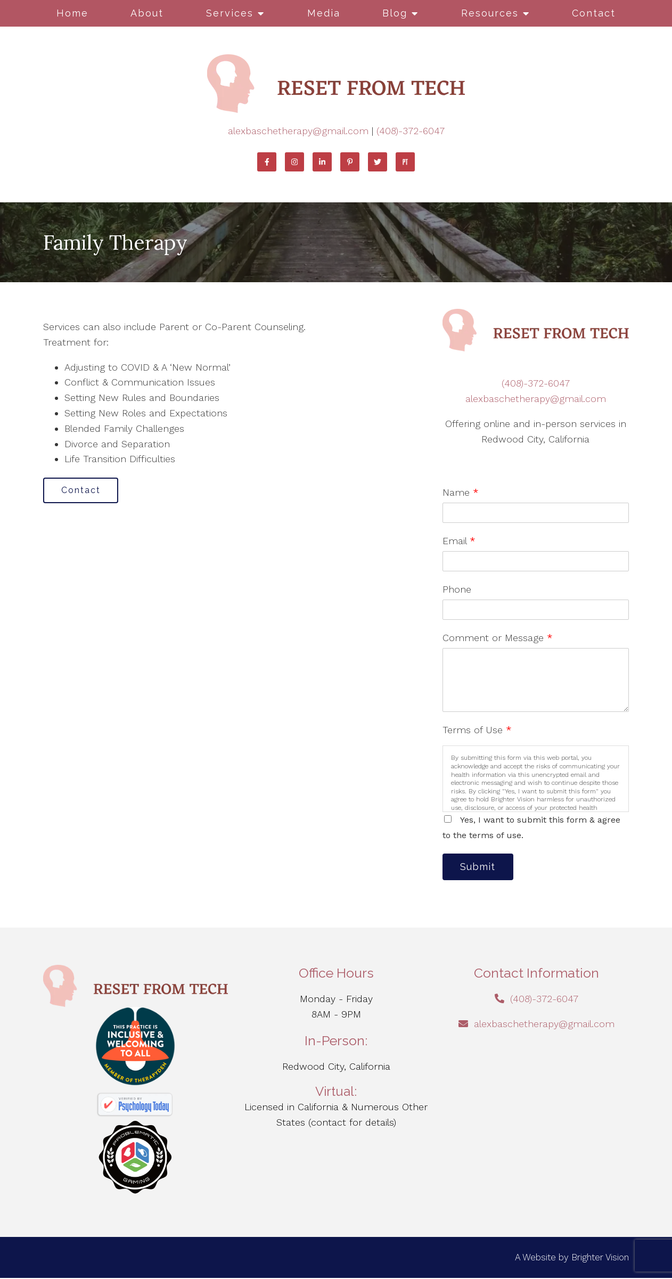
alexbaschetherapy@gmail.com (298, 130)
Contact (594, 13)
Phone (456, 589)
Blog (394, 13)
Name (460, 492)
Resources (490, 13)
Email (459, 540)
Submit (479, 867)
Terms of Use (477, 729)
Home (72, 13)
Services (229, 13)
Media (323, 13)
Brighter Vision (600, 1258)
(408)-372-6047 (410, 130)
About (146, 13)
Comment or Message (497, 637)
